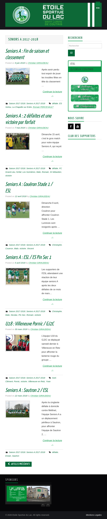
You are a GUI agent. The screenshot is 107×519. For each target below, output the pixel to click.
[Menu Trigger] (98, 5)
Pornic (17, 381)
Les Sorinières (29, 172)
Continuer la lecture (52, 94)
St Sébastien (55, 172)
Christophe (57, 245)
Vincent (30, 248)
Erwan (8, 456)
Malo (39, 172)
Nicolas (14, 315)
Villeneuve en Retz (36, 381)
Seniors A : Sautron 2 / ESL (26, 390)
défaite (55, 103)
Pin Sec (22, 315)
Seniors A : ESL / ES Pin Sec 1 (28, 257)
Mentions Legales (94, 515)
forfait (18, 172)
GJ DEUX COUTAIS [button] (81, 69)
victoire (8, 176)
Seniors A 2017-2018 (35, 103)
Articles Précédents (18, 464)
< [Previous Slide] (43, 504)
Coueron (9, 248)
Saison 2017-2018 (17, 103)
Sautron (15, 456)
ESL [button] (72, 63)
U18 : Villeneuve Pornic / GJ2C (29, 324)
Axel (54, 378)
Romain (45, 172)
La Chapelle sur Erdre (22, 107)
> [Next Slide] (48, 504)
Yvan (48, 381)
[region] (28, 494)
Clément (9, 381)
